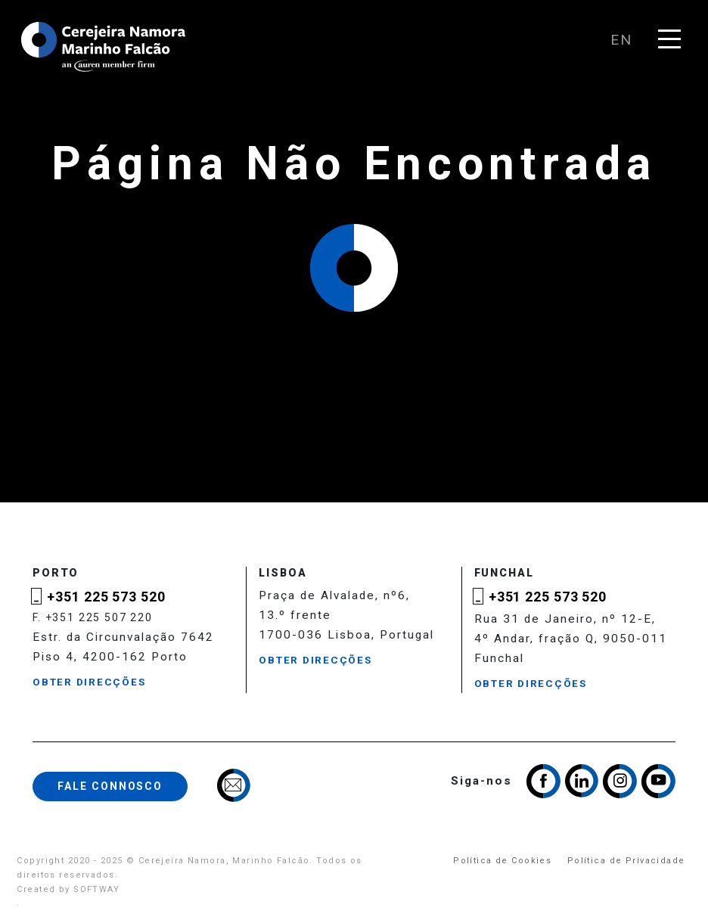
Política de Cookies (502, 861)
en (621, 39)
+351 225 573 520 (106, 597)
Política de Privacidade (626, 861)
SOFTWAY (96, 889)
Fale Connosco (110, 786)
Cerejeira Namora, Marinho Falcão (104, 47)
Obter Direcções (89, 682)
